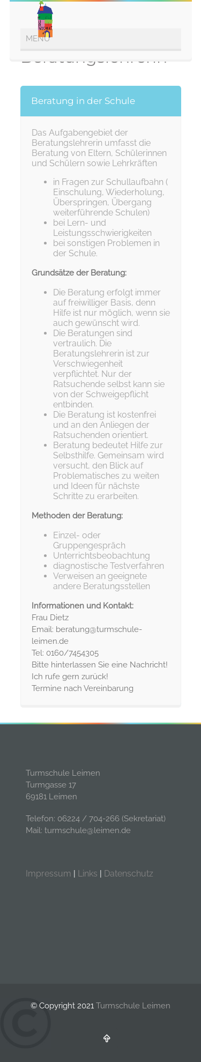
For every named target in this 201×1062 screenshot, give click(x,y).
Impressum (48, 873)
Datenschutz (128, 873)
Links (88, 873)
